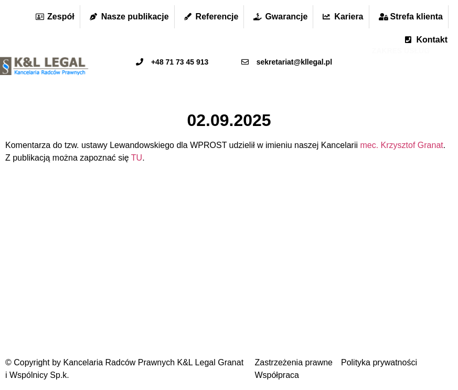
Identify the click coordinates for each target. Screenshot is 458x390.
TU (136, 157)
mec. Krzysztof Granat (401, 145)
